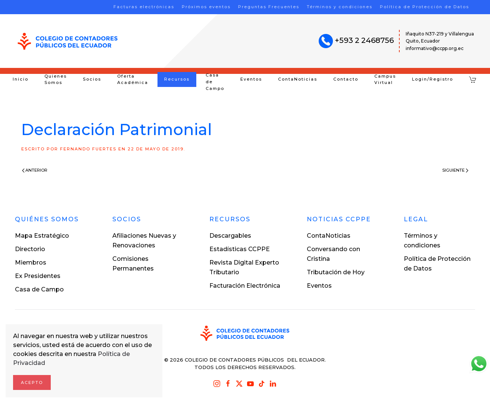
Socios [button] (92, 79)
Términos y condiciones (339, 6)
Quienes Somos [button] (55, 79)
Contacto (345, 79)
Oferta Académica (132, 79)
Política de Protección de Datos (424, 6)
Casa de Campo (215, 81)
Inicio (20, 79)
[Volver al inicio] (68, 41)
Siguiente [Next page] (455, 170)
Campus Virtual (385, 79)
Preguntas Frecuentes (268, 6)
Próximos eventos (206, 6)
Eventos (251, 79)
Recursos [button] (177, 79)
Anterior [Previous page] (35, 170)
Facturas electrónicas (143, 6)
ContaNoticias (297, 79)
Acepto (32, 382)
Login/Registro (432, 79)
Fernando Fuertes (88, 148)
